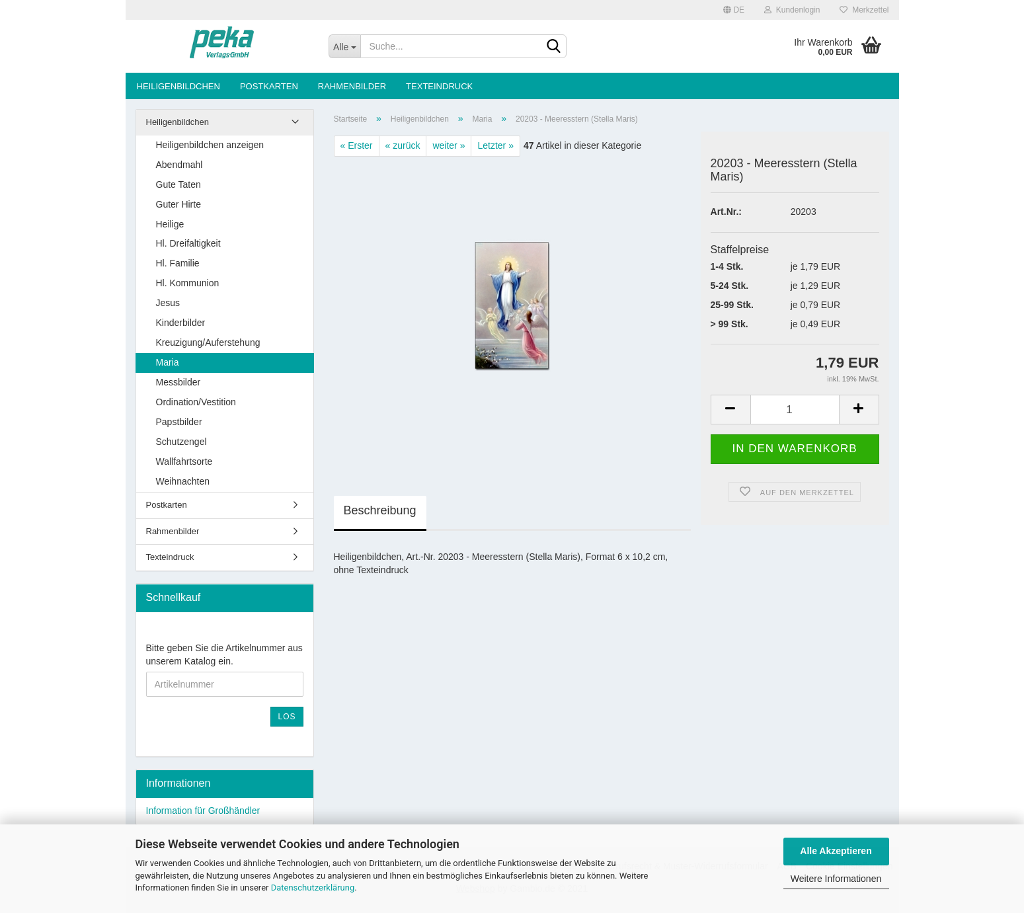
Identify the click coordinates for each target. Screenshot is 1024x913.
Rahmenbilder (352, 86)
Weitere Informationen (836, 878)
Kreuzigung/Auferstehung (208, 342)
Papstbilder (179, 422)
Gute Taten (178, 184)
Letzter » (495, 145)
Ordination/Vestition (196, 402)
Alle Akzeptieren (835, 851)
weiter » (448, 145)
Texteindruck (439, 86)
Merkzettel (864, 10)
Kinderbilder (181, 322)
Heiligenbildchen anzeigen (210, 144)
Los (286, 716)
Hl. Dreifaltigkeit (188, 243)
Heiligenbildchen (178, 86)
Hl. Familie (178, 263)
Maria (167, 362)
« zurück (402, 145)
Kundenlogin (792, 10)
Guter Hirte (178, 204)
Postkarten (269, 86)
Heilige (170, 224)
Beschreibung (380, 510)
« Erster (356, 145)
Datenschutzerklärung (313, 888)
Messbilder (178, 382)
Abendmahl (179, 164)
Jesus (168, 303)
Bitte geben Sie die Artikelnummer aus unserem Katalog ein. (224, 654)
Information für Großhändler (203, 810)
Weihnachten (183, 481)
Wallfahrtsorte (184, 461)
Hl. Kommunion (187, 283)
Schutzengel (181, 441)
